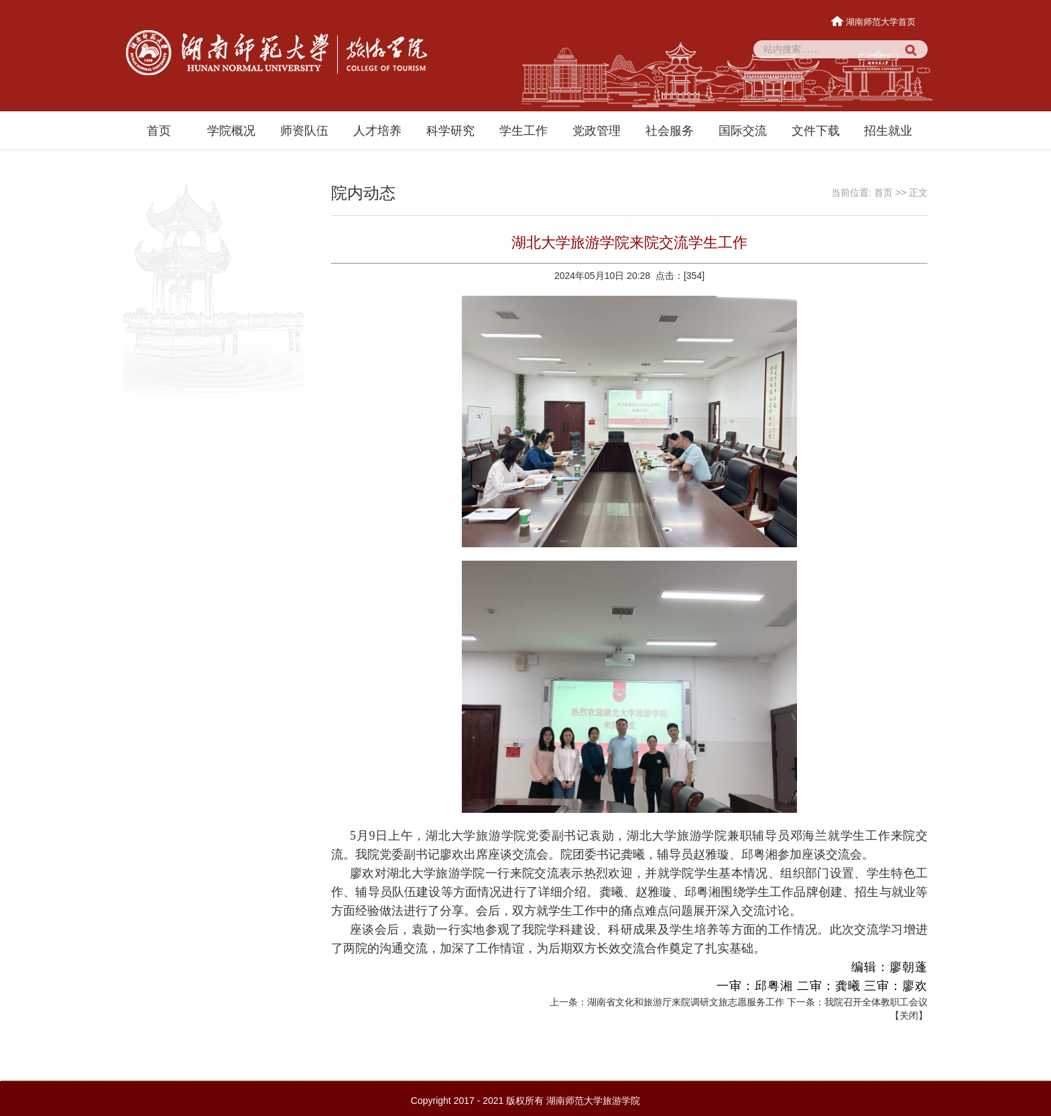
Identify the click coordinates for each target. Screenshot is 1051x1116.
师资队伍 (304, 130)
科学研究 (450, 130)
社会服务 (669, 130)
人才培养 (377, 130)
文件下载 (816, 130)
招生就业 (888, 130)
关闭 (909, 1015)
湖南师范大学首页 (874, 22)
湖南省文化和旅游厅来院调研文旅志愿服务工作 (685, 1002)
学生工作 (523, 130)
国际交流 (743, 130)
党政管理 (596, 130)
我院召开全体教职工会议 (876, 1002)
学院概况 (231, 130)
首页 (159, 130)
